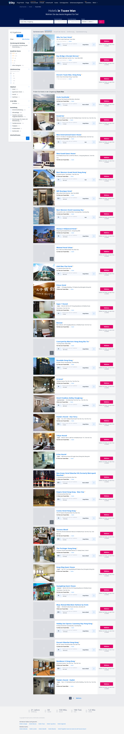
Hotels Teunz (42, 724)
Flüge (27, 3)
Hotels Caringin (23, 724)
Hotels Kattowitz (23, 729)
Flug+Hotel (20, 3)
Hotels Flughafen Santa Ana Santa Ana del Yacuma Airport (72, 729)
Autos (56, 3)
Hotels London (33, 729)
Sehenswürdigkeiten (76, 3)
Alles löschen (25, 39)
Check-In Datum (58, 19)
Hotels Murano (32, 724)
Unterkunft (49, 3)
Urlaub (42, 3)
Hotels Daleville (42, 729)
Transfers (88, 3)
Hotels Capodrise (51, 724)
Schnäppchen (64, 3)
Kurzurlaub (34, 3)
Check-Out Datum (72, 19)
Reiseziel (22, 19)
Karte (20, 35)
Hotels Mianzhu (52, 729)
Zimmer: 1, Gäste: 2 (87, 21)
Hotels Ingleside (62, 724)
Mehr (94, 3)
